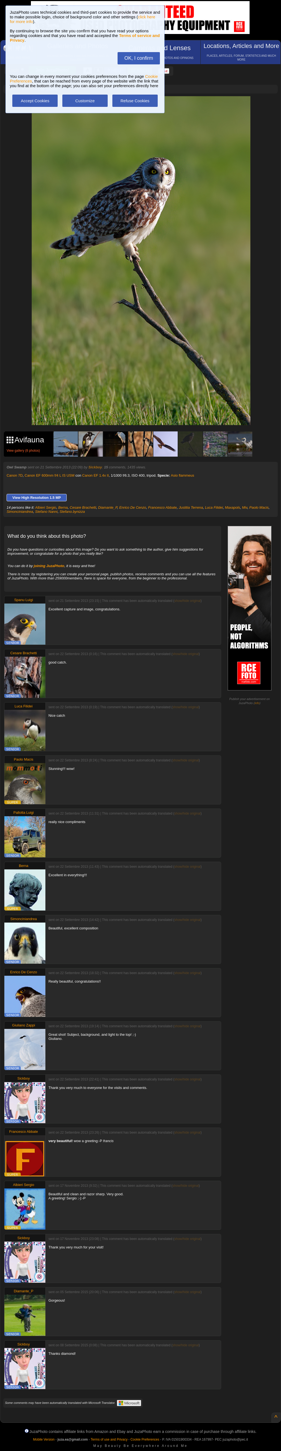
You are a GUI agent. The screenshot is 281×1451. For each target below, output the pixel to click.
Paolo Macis (259, 507)
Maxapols (232, 507)
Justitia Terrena (191, 507)
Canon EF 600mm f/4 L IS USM (49, 475)
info (256, 703)
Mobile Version (44, 1439)
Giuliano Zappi (23, 1025)
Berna (63, 507)
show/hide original (187, 601)
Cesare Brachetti (83, 507)
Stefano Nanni (46, 512)
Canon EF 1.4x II (95, 475)
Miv (244, 507)
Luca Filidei (214, 507)
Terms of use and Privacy (109, 1439)
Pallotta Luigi (23, 812)
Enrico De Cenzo (132, 507)
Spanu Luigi (23, 600)
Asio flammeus (182, 475)
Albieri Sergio (45, 507)
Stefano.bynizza (72, 512)
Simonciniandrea (20, 512)
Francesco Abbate (162, 507)
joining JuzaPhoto (49, 566)
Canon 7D (15, 475)
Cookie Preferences (144, 1439)
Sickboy (95, 467)
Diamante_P (107, 507)
